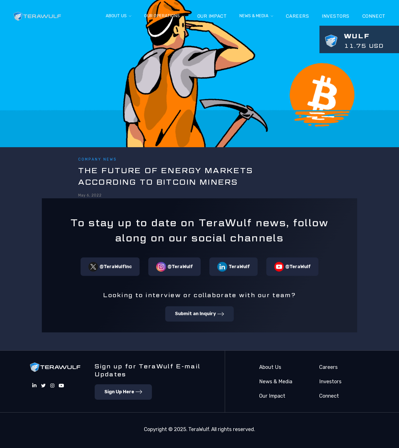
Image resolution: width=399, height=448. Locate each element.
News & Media (275, 381)
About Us (270, 367)
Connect (329, 396)
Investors (335, 16)
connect (373, 16)
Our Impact (205, 16)
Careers (297, 16)
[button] (103, 16)
